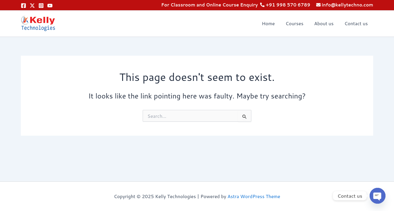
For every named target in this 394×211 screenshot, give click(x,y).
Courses (298, 23)
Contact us (356, 23)
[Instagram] (41, 5)
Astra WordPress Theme (253, 196)
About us (326, 23)
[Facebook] (23, 5)
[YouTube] (50, 5)
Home (273, 23)
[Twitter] (32, 5)
